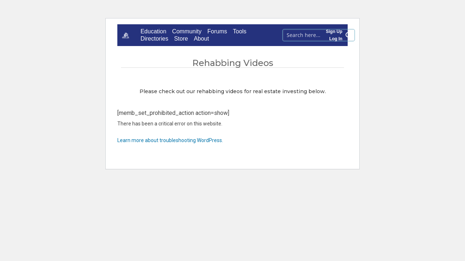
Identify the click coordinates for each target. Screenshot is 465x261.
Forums (217, 31)
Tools (239, 31)
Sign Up (334, 31)
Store (181, 39)
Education (153, 31)
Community (187, 31)
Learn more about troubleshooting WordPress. (170, 140)
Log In (335, 38)
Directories (154, 39)
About (201, 39)
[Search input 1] (313, 34)
